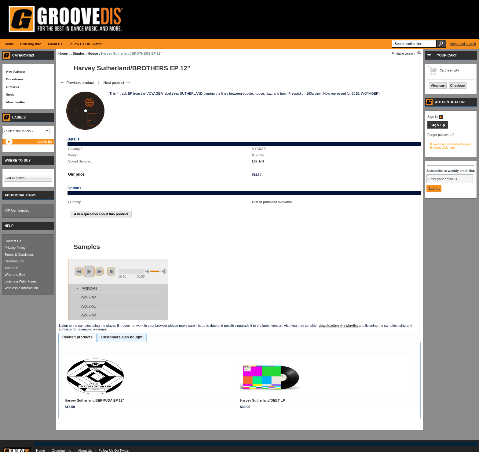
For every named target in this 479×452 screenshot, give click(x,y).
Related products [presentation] (77, 337)
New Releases (15, 71)
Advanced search (463, 44)
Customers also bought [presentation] (121, 337)
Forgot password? (440, 135)
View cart (438, 85)
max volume (164, 271)
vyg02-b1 (88, 306)
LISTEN (258, 161)
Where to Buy (15, 274)
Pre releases (14, 79)
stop (111, 271)
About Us (11, 268)
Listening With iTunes (21, 281)
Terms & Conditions (19, 254)
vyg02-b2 (88, 315)
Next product (116, 83)
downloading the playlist (338, 325)
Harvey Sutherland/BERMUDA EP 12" (94, 400)
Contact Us (13, 241)
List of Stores (14, 178)
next (99, 271)
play (89, 271)
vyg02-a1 (89, 288)
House (93, 53)
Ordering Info (14, 261)
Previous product (77, 83)
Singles (79, 53)
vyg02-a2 (88, 297)
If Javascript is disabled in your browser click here (451, 146)
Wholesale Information (21, 288)
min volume (148, 271)
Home (63, 53)
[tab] (77, 337)
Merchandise (15, 102)
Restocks (12, 87)
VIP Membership (17, 210)
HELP (9, 226)
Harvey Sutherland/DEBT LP (262, 400)
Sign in (435, 116)
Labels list (45, 141)
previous (79, 271)
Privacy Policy (15, 248)
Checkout (457, 85)
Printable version (403, 53)
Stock (10, 94)
